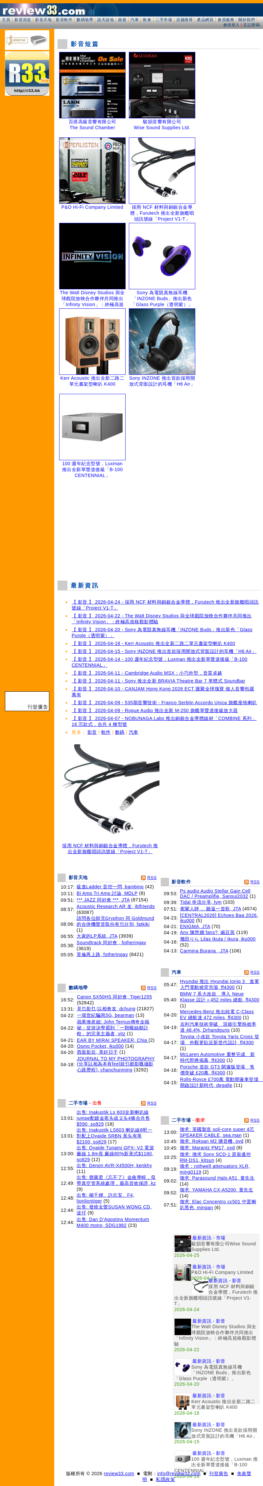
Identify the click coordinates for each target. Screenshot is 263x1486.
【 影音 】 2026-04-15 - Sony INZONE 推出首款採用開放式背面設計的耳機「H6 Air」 (164, 651)
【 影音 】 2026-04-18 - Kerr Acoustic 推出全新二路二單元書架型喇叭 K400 (153, 643)
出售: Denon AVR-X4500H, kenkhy (114, 1165)
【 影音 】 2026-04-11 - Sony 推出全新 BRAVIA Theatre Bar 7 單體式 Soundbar (158, 680)
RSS (151, 877)
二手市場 (163, 19)
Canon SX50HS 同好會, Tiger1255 (114, 996)
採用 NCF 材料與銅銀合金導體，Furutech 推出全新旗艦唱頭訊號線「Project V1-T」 (110, 846)
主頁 (6, 19)
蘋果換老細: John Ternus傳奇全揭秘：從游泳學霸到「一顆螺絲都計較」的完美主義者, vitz (113, 1027)
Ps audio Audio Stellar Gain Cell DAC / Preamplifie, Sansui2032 (215, 893)
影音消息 (22, 19)
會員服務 (226, 19)
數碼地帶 (85, 19)
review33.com (119, 1473)
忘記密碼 (251, 25)
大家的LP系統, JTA (97, 936)
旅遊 (122, 19)
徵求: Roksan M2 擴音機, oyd (212, 1141)
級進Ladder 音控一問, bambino (110, 886)
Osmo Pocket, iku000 (100, 1046)
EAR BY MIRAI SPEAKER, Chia (113, 1040)
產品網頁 (205, 19)
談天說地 (105, 19)
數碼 (120, 732)
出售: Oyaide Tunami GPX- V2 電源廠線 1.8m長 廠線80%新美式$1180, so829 (115, 1153)
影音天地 (43, 19)
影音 (92, 732)
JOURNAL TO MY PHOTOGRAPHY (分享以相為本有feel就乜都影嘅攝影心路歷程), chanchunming (116, 1064)
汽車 (135, 19)
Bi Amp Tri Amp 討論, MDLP (107, 893)
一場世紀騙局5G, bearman (105, 1015)
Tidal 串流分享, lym (201, 902)
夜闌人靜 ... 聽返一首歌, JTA (210, 908)
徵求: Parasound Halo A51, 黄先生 (217, 1178)
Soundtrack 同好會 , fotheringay (111, 942)
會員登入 (231, 25)
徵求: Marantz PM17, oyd (207, 1147)
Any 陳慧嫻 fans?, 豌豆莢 (207, 932)
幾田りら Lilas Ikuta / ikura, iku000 (218, 939)
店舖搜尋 (184, 19)
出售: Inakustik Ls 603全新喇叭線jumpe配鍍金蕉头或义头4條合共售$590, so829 (113, 1118)
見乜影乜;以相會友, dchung (106, 1008)
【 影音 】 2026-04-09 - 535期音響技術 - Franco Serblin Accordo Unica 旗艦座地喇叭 (164, 702)
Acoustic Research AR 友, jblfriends (116, 906)
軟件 (106, 732)
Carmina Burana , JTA (204, 950)
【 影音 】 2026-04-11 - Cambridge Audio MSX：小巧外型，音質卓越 (147, 673)
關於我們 (246, 19)
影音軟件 (64, 19)
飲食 (147, 19)
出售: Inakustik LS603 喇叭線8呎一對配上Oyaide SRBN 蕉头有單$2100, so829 (114, 1135)
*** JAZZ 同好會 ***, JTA (103, 899)
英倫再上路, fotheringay (102, 954)
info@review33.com (179, 1473)
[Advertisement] (158, 528)
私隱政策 (165, 1479)
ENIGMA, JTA (195, 926)
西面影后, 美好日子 (97, 1052)
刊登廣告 (218, 1473)
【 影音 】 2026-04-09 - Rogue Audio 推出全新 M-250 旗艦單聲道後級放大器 (155, 710)
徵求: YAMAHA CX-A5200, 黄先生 (216, 1189)
